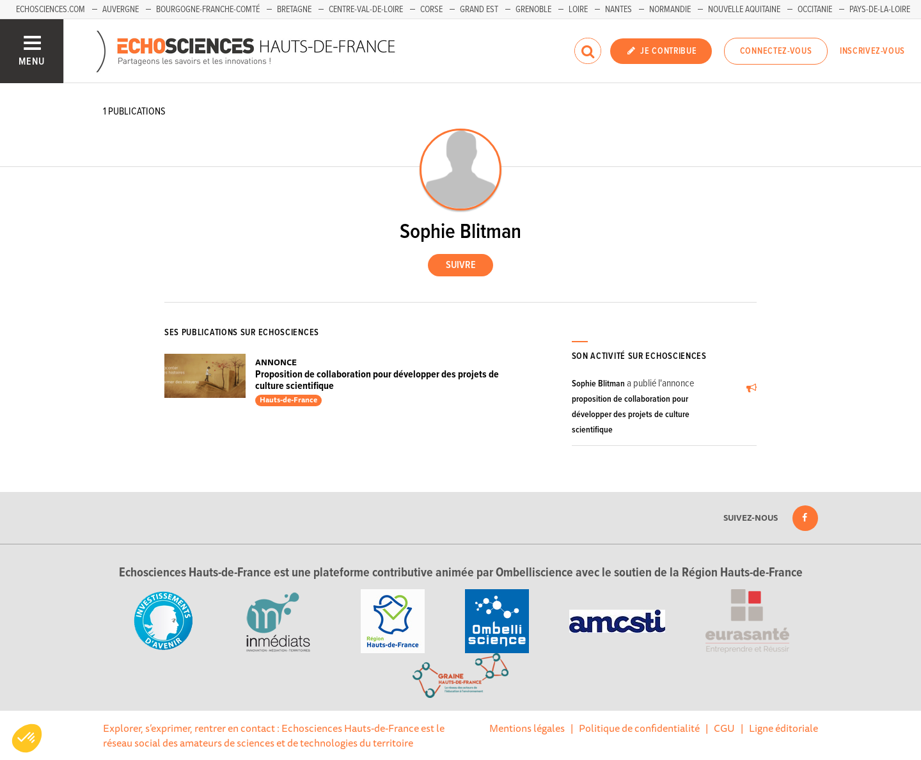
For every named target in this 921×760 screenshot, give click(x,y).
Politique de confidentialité (639, 728)
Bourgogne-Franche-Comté (208, 9)
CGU (724, 728)
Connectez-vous (776, 51)
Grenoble (533, 9)
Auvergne (120, 9)
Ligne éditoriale (783, 728)
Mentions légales (527, 728)
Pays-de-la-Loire (879, 9)
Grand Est (479, 9)
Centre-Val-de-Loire (366, 9)
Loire (578, 9)
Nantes (618, 9)
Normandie (670, 9)
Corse (431, 9)
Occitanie (815, 9)
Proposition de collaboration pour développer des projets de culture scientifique (377, 380)
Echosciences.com (50, 9)
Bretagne (294, 9)
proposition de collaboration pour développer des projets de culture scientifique (630, 414)
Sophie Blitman (598, 384)
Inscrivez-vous (872, 51)
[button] (27, 738)
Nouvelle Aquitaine (744, 9)
